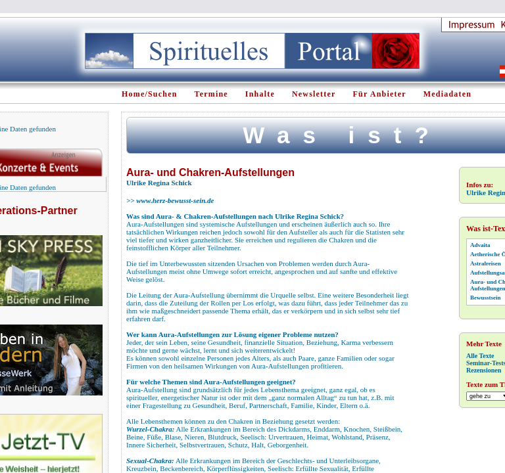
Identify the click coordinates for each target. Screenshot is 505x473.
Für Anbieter (379, 94)
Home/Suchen (150, 94)
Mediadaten (447, 94)
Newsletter (314, 94)
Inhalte (260, 94)
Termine (211, 94)
